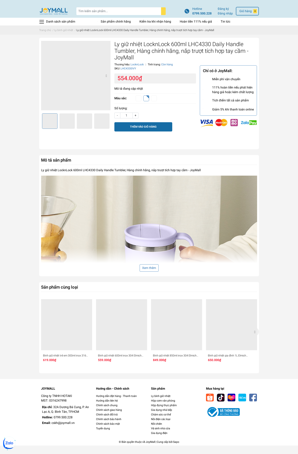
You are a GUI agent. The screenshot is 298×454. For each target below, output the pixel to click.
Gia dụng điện (159, 441)
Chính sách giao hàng (109, 418)
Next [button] (106, 84)
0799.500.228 (202, 22)
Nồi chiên (156, 432)
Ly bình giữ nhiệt (161, 404)
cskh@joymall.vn (63, 431)
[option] (76, 84)
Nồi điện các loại (160, 427)
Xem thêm (149, 276)
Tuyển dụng (103, 436)
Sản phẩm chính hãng (116, 30)
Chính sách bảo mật (108, 432)
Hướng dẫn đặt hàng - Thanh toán (116, 404)
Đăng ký (223, 17)
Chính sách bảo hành (108, 427)
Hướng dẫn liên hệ (107, 409)
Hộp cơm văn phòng (163, 409)
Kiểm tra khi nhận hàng (155, 30)
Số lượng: (120, 117)
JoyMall (150, 450)
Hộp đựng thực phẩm (164, 413)
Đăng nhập (225, 22)
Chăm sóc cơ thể (161, 423)
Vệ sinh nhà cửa (160, 436)
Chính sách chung (106, 413)
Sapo (176, 450)
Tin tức (225, 30)
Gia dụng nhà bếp (161, 418)
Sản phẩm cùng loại (59, 295)
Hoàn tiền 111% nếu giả (196, 30)
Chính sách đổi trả (107, 423)
